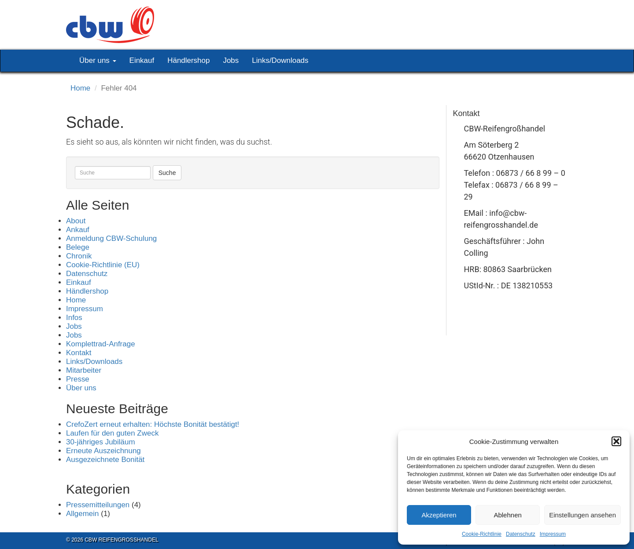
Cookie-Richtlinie (481, 534)
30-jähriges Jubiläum (100, 442)
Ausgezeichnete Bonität (105, 459)
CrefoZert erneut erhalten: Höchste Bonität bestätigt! (152, 424)
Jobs (231, 60)
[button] (616, 441)
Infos (74, 317)
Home (80, 88)
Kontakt (79, 353)
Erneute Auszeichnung (103, 451)
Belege (77, 247)
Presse (77, 379)
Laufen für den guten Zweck (112, 433)
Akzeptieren (438, 515)
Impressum (553, 534)
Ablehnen (507, 515)
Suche (167, 172)
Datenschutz (520, 534)
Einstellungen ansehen (582, 515)
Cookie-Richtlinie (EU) (103, 265)
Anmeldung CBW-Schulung (111, 238)
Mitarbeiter (83, 370)
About (75, 221)
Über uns (97, 60)
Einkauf (142, 60)
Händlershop (188, 60)
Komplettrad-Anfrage (100, 344)
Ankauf (77, 229)
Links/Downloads (280, 60)
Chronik (79, 256)
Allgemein (82, 513)
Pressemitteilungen (97, 505)
